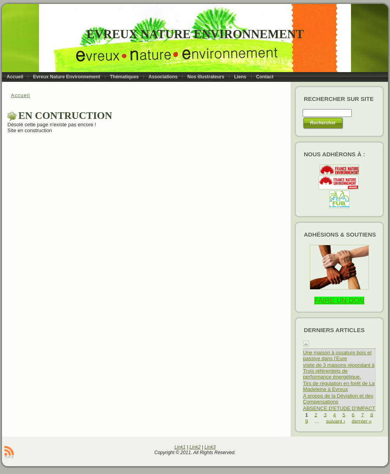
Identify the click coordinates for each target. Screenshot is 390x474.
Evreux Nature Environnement (195, 34)
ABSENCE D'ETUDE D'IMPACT (339, 408)
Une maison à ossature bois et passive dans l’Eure (337, 355)
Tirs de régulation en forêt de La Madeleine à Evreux (339, 386)
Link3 (210, 447)
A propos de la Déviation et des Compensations (338, 399)
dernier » (362, 421)
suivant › (335, 421)
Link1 (180, 447)
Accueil (20, 95)
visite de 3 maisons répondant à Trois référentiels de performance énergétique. (339, 371)
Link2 (195, 447)
